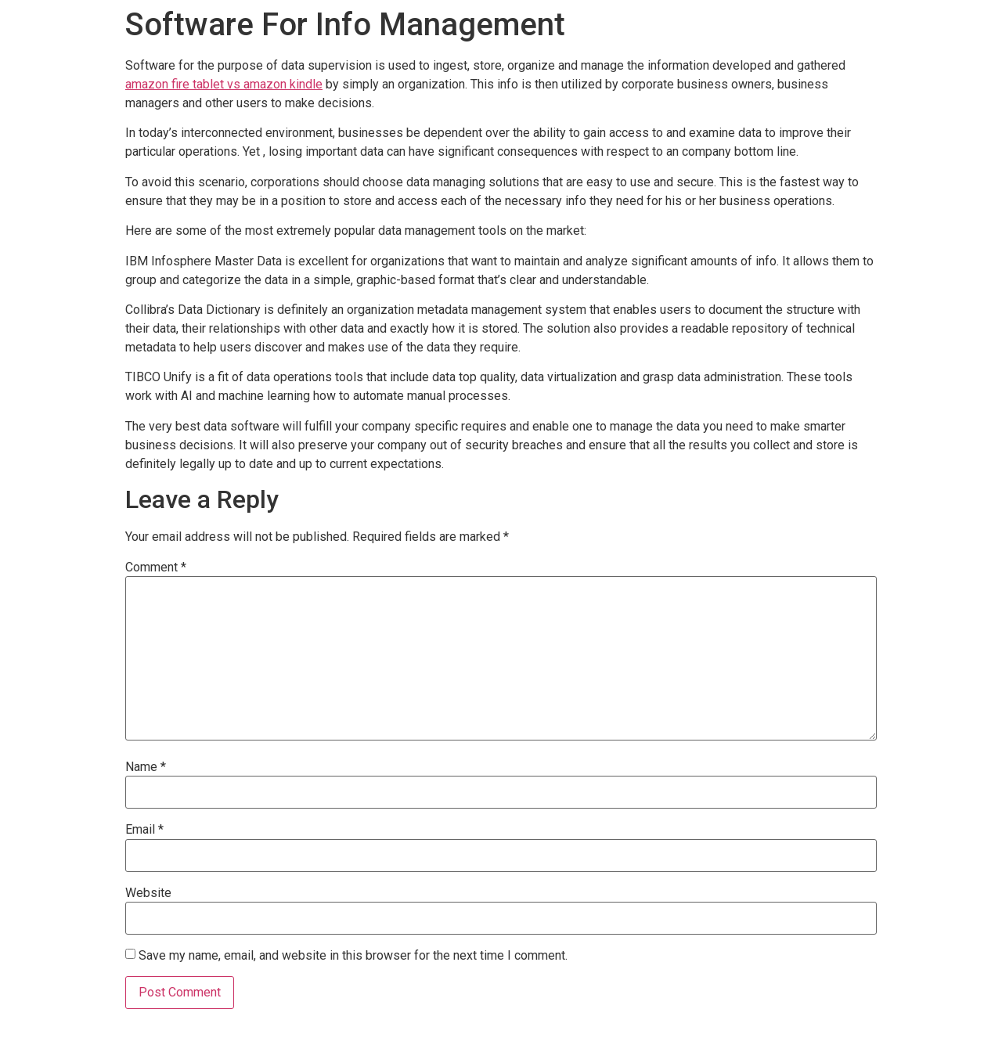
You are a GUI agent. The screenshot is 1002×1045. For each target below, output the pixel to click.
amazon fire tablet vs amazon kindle (224, 84)
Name (145, 767)
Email (144, 829)
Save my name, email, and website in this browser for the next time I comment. (353, 956)
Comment (155, 567)
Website (148, 893)
